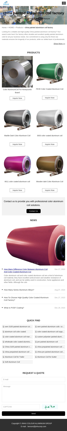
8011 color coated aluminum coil (17, 182)
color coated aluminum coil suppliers (49, 332)
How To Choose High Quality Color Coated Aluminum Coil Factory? (26, 298)
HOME (11, 28)
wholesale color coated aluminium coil (17, 342)
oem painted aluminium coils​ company (49, 327)
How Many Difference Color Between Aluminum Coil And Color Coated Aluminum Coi (26, 270)
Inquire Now (17, 98)
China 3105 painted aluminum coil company (17, 347)
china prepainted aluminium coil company (49, 347)
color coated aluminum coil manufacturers (17, 337)
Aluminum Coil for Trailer (13, 357)
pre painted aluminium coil (46, 342)
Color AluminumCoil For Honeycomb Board (17, 91)
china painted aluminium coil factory (39, 28)
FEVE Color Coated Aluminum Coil (49, 89)
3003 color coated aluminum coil (49, 136)
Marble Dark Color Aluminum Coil (17, 136)
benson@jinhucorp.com (37, 426)
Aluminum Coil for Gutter (46, 357)
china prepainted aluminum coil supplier (17, 352)
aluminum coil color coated (14, 332)
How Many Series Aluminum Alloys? (19, 290)
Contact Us (33, 211)
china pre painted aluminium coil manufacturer (49, 352)
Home (4, 28)
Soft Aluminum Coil (11, 362)
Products (19, 28)
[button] (30, 263)
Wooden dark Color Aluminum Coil (49, 182)
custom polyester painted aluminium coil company (49, 337)
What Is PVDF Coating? (14, 308)
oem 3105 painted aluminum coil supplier (17, 327)
